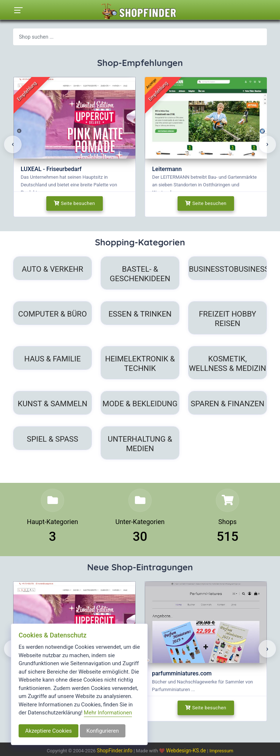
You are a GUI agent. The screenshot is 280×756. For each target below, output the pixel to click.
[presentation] (13, 144)
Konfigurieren (102, 731)
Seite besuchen (74, 203)
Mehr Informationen (108, 712)
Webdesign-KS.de (186, 750)
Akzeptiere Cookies (48, 731)
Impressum (221, 750)
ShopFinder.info (115, 750)
